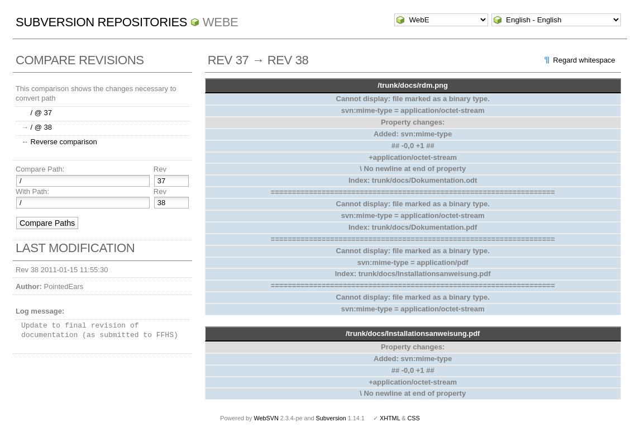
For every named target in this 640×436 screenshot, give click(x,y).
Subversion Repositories (101, 22)
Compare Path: (40, 169)
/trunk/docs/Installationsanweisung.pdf (413, 333)
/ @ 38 (41, 127)
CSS (414, 418)
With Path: (32, 191)
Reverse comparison (64, 142)
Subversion (331, 418)
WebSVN (266, 418)
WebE (220, 22)
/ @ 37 (41, 112)
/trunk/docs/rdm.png (413, 85)
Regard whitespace (584, 60)
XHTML (390, 418)
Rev (160, 169)
